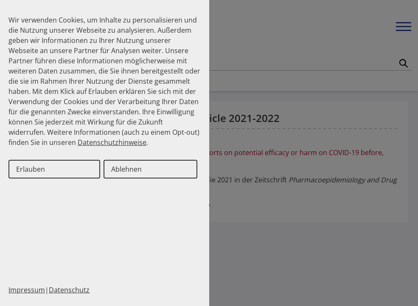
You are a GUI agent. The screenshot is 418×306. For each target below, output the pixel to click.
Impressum (26, 290)
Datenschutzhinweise (112, 142)
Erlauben (30, 169)
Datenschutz (69, 290)
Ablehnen (126, 169)
